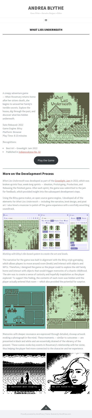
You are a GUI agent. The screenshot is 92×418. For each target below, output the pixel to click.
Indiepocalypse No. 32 (30, 151)
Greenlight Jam (62, 180)
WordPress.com (65, 414)
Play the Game (46, 160)
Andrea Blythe (46, 8)
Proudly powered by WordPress (32, 414)
